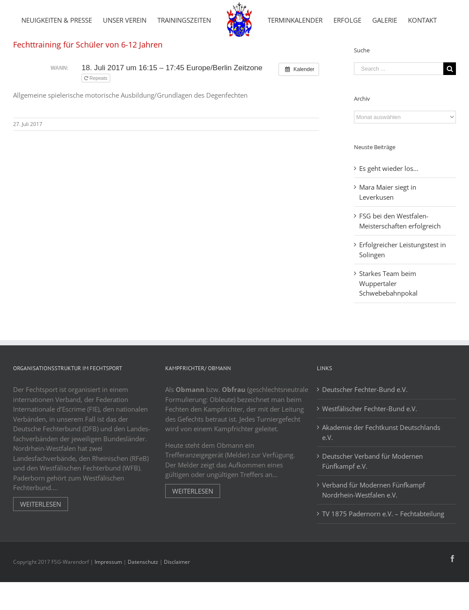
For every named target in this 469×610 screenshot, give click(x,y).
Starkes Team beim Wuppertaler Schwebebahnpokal (388, 320)
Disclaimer (177, 598)
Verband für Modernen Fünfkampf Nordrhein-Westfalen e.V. (373, 526)
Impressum (108, 598)
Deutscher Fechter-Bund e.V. (365, 426)
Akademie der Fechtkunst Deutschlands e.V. (381, 469)
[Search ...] (398, 105)
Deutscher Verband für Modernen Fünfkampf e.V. (372, 497)
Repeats (96, 114)
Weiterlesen (40, 540)
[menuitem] (56, 19)
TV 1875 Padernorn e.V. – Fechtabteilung (383, 550)
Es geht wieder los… (388, 205)
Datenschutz (143, 598)
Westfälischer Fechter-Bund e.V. (369, 445)
